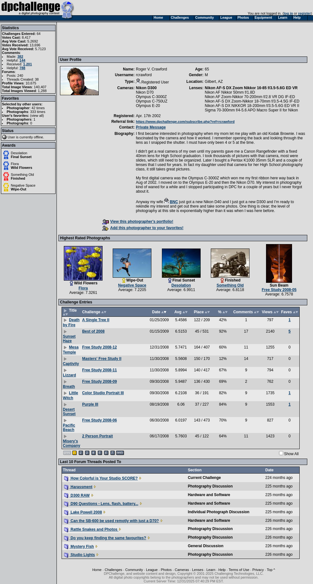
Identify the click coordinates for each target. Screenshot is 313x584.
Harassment (78, 487)
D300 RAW (77, 495)
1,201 (27, 64)
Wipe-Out (18, 189)
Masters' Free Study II (102, 358)
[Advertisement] (175, 39)
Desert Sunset (69, 411)
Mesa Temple (70, 350)
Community (134, 570)
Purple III (90, 404)
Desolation (19, 153)
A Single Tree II (96, 320)
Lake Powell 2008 (83, 512)
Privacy (258, 570)
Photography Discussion (210, 486)
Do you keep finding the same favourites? (105, 538)
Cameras (182, 570)
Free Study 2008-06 (99, 420)
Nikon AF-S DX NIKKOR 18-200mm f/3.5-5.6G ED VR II (252, 105)
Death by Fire (71, 322)
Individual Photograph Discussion (219, 512)
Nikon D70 (145, 92)
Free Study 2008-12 (99, 347)
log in (288, 13)
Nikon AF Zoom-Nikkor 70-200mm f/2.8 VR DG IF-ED (250, 97)
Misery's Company (71, 443)
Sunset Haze (69, 338)
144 (22, 60)
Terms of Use (239, 570)
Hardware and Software (209, 495)
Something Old (22, 174)
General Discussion (205, 546)
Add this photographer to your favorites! (142, 228)
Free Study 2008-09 (99, 381)
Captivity (71, 364)
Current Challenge (204, 477)
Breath (69, 386)
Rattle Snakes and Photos (91, 529)
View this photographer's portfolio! (137, 221)
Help (222, 570)
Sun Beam (279, 285)
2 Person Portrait (97, 436)
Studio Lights (79, 555)
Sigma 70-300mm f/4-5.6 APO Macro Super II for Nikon (251, 110)
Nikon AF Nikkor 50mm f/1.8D (230, 92)
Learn (210, 570)
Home (97, 570)
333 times (37, 112)
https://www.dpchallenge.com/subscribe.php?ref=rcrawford (185, 121)
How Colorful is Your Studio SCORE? (101, 478)
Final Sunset (21, 157)
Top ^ (271, 570)
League (152, 570)
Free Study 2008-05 (279, 290)
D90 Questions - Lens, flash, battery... (101, 503)
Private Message (151, 127)
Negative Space (23, 185)
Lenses (197, 570)
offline (38, 137)
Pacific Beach (69, 427)
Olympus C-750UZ (151, 101)
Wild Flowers (21, 167)
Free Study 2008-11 (99, 370)
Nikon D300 (146, 88)
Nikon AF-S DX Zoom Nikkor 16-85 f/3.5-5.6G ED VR (251, 88)
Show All (291, 454)
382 (20, 56)
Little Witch (70, 395)
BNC (174, 202)
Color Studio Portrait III (103, 393)
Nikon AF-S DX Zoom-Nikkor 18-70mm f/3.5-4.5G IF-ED (252, 101)
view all (37, 115)
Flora (15, 164)
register (304, 13)
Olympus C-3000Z (151, 97)
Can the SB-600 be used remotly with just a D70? (111, 521)
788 (22, 68)
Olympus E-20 (148, 105)
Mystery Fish (79, 546)
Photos (166, 570)
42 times (38, 108)
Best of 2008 (93, 331)
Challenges (113, 570)
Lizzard (69, 375)
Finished (18, 178)
